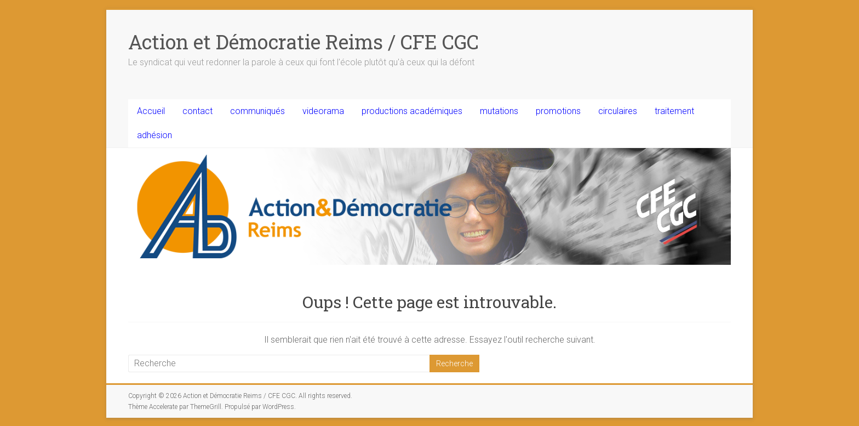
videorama (323, 111)
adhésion (154, 135)
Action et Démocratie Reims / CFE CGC (303, 42)
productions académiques (412, 111)
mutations (499, 111)
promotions (558, 111)
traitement (674, 111)
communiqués (257, 111)
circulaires (617, 111)
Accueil (151, 111)
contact (197, 111)
